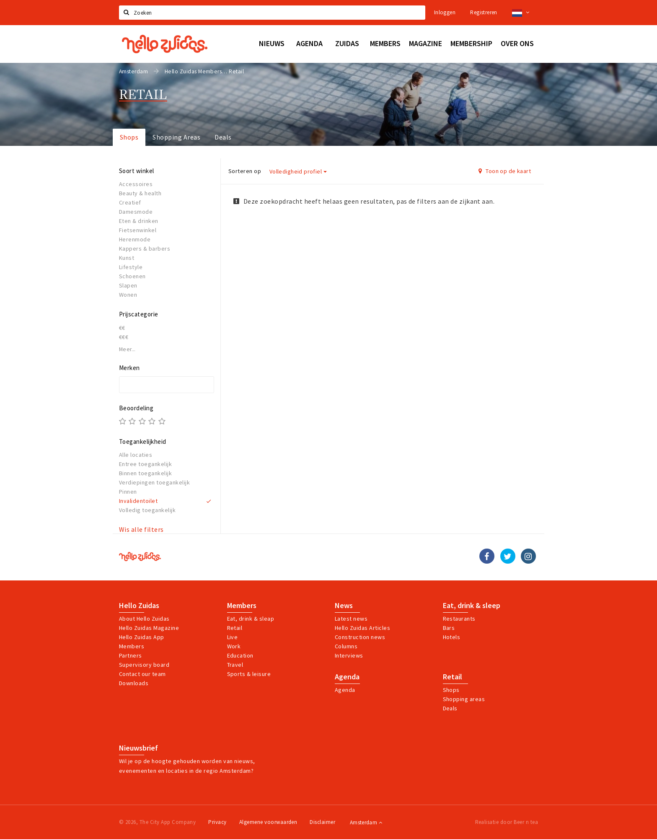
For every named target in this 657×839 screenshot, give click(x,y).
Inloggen (444, 12)
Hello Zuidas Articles (362, 628)
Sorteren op (244, 171)
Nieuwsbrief (138, 748)
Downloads (133, 683)
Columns (346, 646)
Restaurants (459, 618)
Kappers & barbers (144, 248)
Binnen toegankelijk (145, 473)
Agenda (347, 677)
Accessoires (136, 184)
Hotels (451, 637)
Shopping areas (464, 699)
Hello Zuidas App (141, 637)
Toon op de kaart (505, 171)
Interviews (349, 655)
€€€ (123, 337)
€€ (122, 327)
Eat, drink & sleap (250, 618)
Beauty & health (140, 193)
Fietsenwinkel (137, 230)
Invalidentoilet (138, 501)
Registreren (483, 12)
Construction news (360, 637)
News (344, 605)
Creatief (130, 202)
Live (232, 637)
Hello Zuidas (139, 605)
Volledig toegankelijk (147, 510)
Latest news (351, 618)
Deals (223, 137)
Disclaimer (322, 822)
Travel (235, 664)
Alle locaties (135, 454)
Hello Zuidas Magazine (149, 628)
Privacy (217, 822)
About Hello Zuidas (144, 618)
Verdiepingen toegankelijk (154, 482)
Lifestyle (130, 267)
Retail (235, 628)
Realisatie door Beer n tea (506, 822)
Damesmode (136, 211)
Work (234, 646)
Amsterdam (366, 822)
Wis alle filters (141, 529)
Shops (129, 137)
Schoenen (132, 276)
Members (131, 646)
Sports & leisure (249, 674)
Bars (449, 628)
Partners (130, 655)
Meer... (127, 349)
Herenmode (134, 239)
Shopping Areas (176, 137)
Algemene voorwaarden (268, 822)
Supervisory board (144, 664)
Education (240, 655)
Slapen (128, 285)
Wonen (128, 294)
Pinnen (128, 491)
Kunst (126, 258)
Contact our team (142, 674)
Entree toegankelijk (145, 464)
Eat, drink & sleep (471, 605)
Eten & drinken (138, 221)
